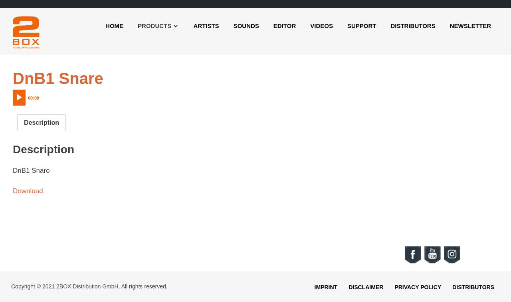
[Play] (19, 98)
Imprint (326, 287)
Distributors (412, 25)
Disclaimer (366, 287)
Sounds (246, 25)
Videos (321, 25)
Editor (284, 25)
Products (154, 25)
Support (361, 25)
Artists (206, 25)
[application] (43, 96)
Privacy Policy (417, 287)
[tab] (41, 122)
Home (114, 25)
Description (41, 122)
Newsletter (470, 25)
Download (28, 191)
